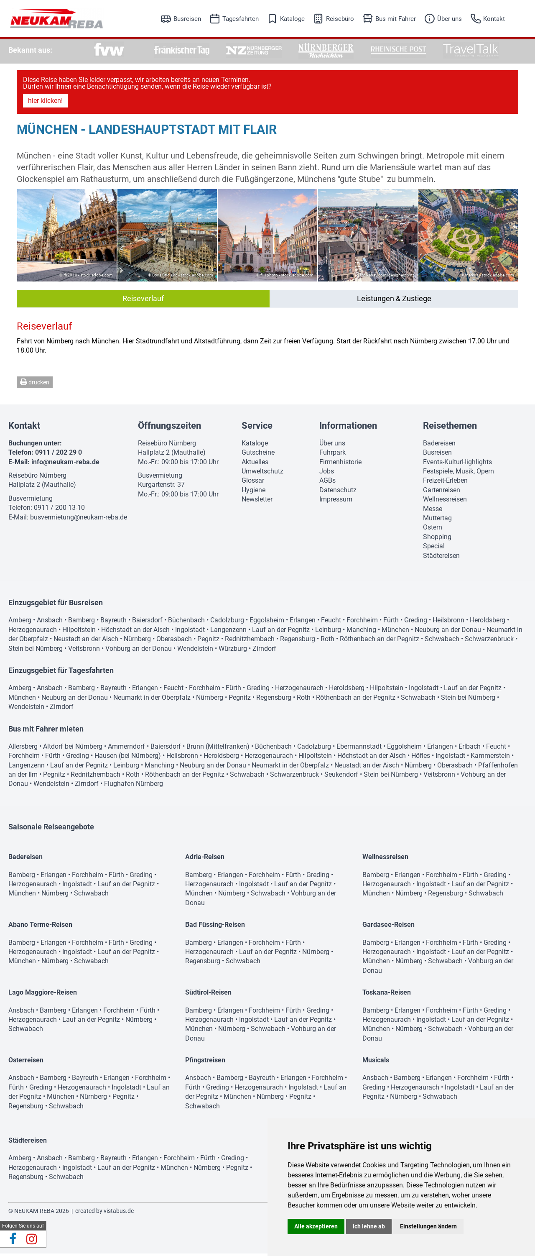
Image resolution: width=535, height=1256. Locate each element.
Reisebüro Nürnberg (37, 478)
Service (257, 428)
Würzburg (233, 651)
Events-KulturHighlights (457, 464)
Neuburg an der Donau (448, 632)
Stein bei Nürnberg (35, 651)
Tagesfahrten (240, 19)
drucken (34, 384)
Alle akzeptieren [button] (316, 1226)
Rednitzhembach (250, 641)
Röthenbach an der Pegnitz (379, 641)
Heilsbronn (448, 623)
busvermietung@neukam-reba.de (78, 520)
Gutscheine (258, 455)
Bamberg (81, 623)
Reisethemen (450, 428)
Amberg (19, 623)
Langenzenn (228, 632)
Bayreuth (113, 623)
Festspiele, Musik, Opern (458, 474)
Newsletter (257, 502)
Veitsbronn (84, 651)
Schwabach (442, 641)
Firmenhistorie (340, 464)
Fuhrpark (332, 455)
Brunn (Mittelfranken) (218, 749)
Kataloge (292, 19)
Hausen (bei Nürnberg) (127, 758)
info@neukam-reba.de (65, 464)
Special (434, 549)
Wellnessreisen (445, 502)
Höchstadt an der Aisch (135, 632)
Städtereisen (441, 558)
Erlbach (470, 749)
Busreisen (187, 19)
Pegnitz (208, 641)
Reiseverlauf (143, 301)
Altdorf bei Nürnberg (72, 749)
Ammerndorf (126, 749)
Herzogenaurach (32, 632)
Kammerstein (490, 758)
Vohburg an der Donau (138, 651)
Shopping (437, 539)
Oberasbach (174, 641)
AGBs (327, 483)
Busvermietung (30, 501)
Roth (327, 641)
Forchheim (362, 623)
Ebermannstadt (359, 749)
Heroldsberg (487, 623)
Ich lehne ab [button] (369, 1226)
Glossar (253, 483)
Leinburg (328, 632)
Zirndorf (264, 651)
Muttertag (437, 520)
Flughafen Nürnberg (133, 786)
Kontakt (494, 19)
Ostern (432, 530)
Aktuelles (255, 464)
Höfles (420, 758)
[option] (109, 50)
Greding (415, 623)
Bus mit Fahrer (395, 19)
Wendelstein (195, 651)
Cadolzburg (227, 623)
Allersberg (23, 749)
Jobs (326, 474)
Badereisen (439, 446)
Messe (432, 511)
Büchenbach (186, 623)
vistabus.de (119, 1213)
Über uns (449, 19)
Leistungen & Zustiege (394, 301)
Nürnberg (137, 641)
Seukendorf (341, 777)
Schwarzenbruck (489, 641)
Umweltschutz (262, 474)
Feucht (331, 623)
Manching (361, 632)
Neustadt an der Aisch (86, 641)
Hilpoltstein (79, 632)
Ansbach (50, 623)
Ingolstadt (190, 632)
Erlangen (303, 623)
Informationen (348, 428)
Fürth (391, 623)
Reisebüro (340, 19)
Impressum (335, 502)
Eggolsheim (267, 623)
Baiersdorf (147, 623)
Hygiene (253, 492)
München (395, 632)
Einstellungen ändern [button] (428, 1226)
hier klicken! (45, 103)
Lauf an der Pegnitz (281, 632)
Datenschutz (338, 492)
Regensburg (297, 641)
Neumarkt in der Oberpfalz (152, 700)
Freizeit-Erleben (445, 483)
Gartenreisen (441, 492)
